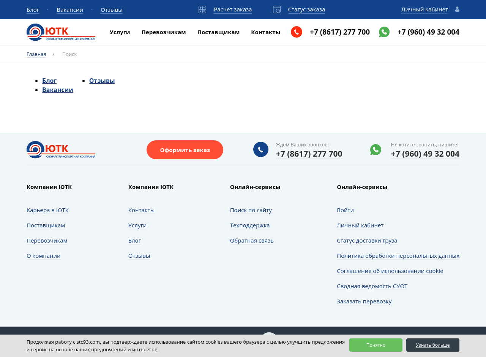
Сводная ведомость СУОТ (372, 286)
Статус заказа (306, 9)
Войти (345, 210)
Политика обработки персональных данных (398, 255)
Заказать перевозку (364, 301)
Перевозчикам (164, 32)
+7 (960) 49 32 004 (428, 32)
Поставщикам (218, 32)
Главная (36, 54)
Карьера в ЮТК (48, 210)
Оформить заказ (185, 150)
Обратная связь (252, 240)
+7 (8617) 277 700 (340, 32)
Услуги (120, 32)
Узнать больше (433, 345)
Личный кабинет (424, 9)
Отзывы (112, 9)
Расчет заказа (233, 9)
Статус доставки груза (367, 240)
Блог (33, 9)
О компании (44, 255)
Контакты (265, 32)
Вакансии (70, 9)
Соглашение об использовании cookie (390, 270)
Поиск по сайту (251, 210)
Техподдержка (250, 225)
